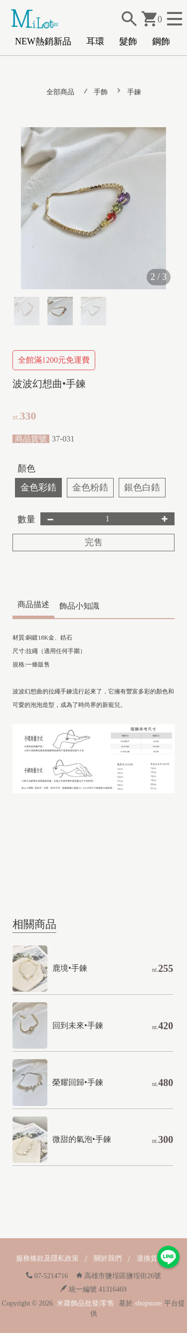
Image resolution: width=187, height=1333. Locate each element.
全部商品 (60, 92)
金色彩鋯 (38, 487)
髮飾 (128, 41)
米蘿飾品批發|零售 (85, 1303)
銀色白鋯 (142, 487)
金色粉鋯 (90, 487)
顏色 (26, 468)
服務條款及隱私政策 (47, 1258)
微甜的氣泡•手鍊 (81, 1139)
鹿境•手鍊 (69, 968)
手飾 (101, 92)
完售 (94, 542)
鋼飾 (161, 41)
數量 (26, 519)
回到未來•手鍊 (77, 1025)
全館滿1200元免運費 (54, 360)
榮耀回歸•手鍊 (77, 1082)
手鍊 (134, 92)
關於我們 (108, 1258)
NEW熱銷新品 (43, 41)
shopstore (148, 1303)
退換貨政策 (154, 1258)
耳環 (95, 41)
